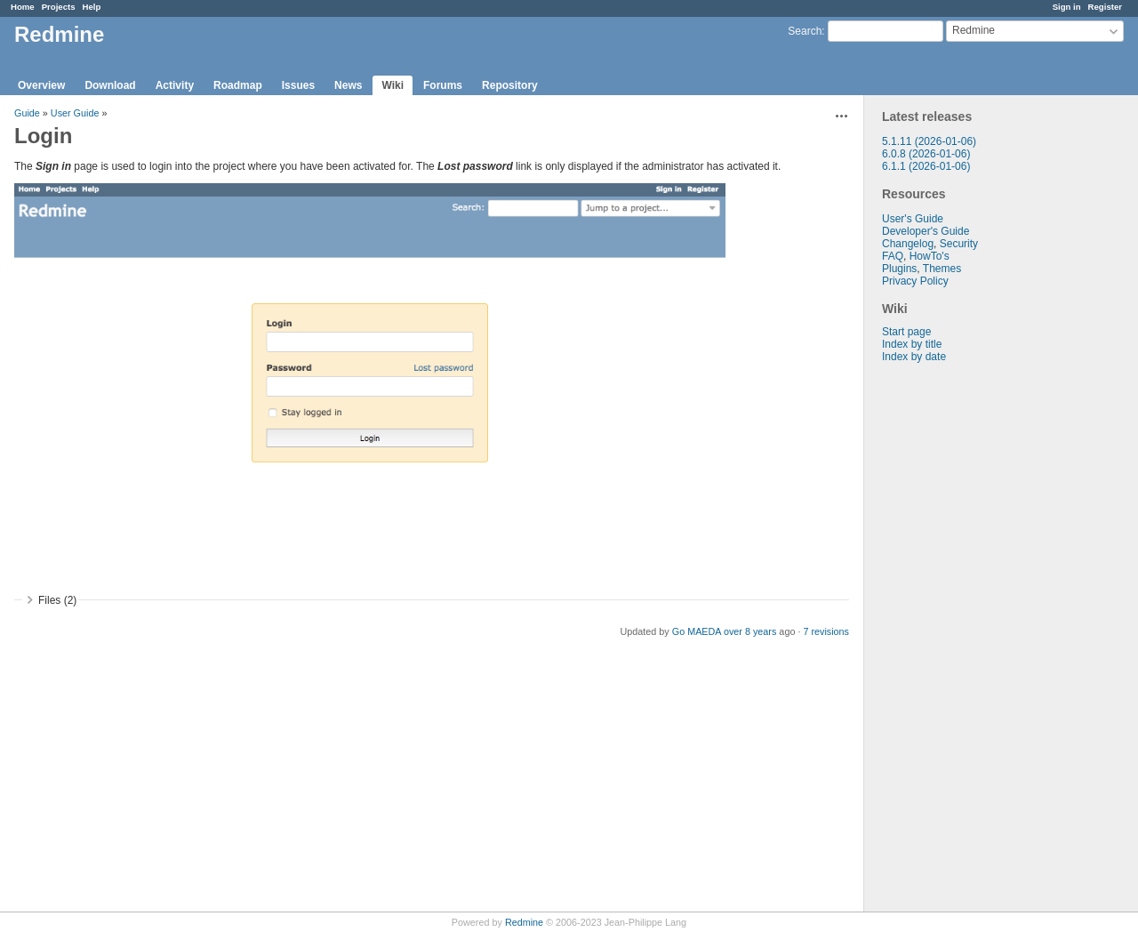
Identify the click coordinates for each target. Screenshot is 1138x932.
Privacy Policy (915, 281)
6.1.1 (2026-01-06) (926, 166)
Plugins (899, 268)
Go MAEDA (696, 631)
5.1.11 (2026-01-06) (929, 141)
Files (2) (57, 600)
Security (959, 243)
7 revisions (826, 631)
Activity (175, 85)
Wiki (392, 85)
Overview (41, 85)
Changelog (908, 243)
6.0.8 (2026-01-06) (926, 154)
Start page (906, 331)
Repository (510, 85)
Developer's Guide (925, 231)
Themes (942, 268)
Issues (298, 85)
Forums (442, 85)
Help (92, 7)
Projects (59, 7)
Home (23, 7)
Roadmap (237, 85)
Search (804, 31)
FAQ (892, 256)
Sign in (1067, 7)
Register (1105, 7)
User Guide (75, 113)
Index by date (914, 356)
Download (109, 85)
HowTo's (930, 256)
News (348, 85)
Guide (27, 113)
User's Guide (912, 219)
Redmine (524, 922)
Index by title (912, 344)
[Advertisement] (953, 642)
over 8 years (750, 631)
